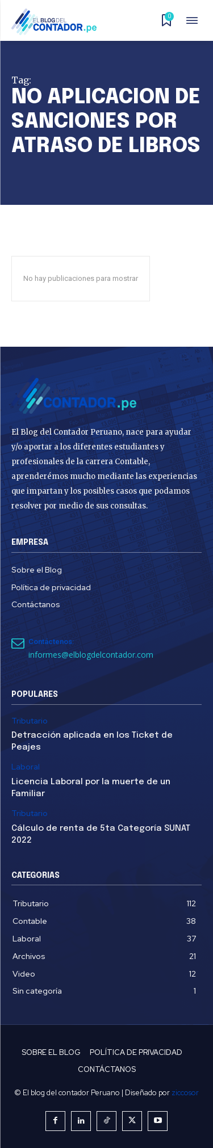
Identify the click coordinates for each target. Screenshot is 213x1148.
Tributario (29, 721)
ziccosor (185, 1092)
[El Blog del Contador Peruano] (57, 22)
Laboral (25, 767)
